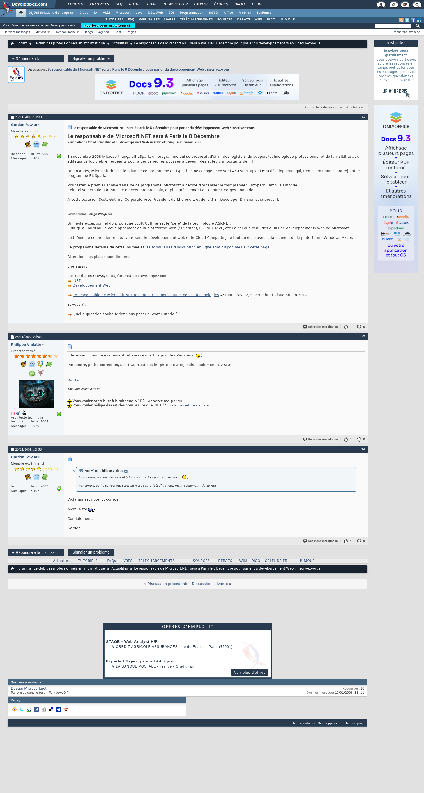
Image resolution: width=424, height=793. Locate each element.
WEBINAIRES (149, 20)
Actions (41, 32)
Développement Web (91, 285)
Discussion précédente (167, 584)
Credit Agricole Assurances (147, 647)
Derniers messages (17, 32)
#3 (363, 449)
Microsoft (123, 13)
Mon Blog (73, 381)
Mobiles (245, 13)
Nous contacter (304, 723)
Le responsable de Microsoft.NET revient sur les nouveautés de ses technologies (146, 295)
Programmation (191, 13)
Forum (21, 43)
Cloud (83, 13)
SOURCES (224, 20)
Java (139, 13)
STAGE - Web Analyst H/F (132, 641)
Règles (131, 32)
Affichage (353, 107)
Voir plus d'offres (250, 673)
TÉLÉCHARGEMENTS (196, 20)
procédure (187, 405)
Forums (75, 4)
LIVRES (169, 20)
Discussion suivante (210, 584)
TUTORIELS (114, 20)
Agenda (103, 32)
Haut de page (354, 723)
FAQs (111, 561)
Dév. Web (155, 13)
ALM (106, 13)
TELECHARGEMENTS (156, 561)
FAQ (119, 4)
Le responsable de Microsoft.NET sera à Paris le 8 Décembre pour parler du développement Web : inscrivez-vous (138, 69)
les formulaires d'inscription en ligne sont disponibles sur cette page (207, 247)
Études (220, 4)
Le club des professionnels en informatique (69, 43)
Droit (239, 4)
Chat (151, 4)
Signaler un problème (91, 58)
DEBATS (225, 561)
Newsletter (175, 4)
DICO (271, 20)
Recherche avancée (406, 32)
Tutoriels (99, 4)
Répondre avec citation (321, 327)
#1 (363, 116)
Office (228, 13)
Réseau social (65, 32)
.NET (77, 280)
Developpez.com (330, 723)
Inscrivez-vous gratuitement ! (108, 25)
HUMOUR (287, 20)
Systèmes (264, 13)
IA (95, 13)
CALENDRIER (276, 561)
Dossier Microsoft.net (29, 689)
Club (256, 4)
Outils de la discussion (322, 107)
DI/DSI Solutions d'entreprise (51, 13)
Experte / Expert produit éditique (139, 661)
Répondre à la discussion (36, 58)
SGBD (213, 13)
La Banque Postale (136, 666)
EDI (171, 13)
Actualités (119, 43)
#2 (363, 336)
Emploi (200, 4)
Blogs (134, 4)
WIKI (258, 20)
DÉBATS (243, 20)
